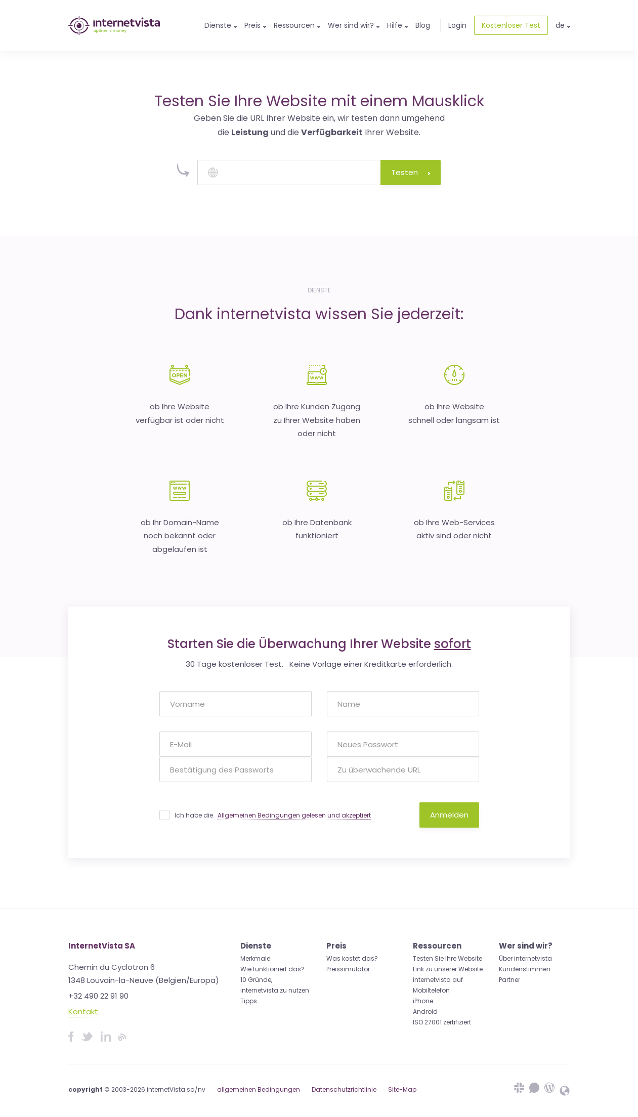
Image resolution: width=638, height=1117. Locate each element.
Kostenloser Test (511, 25)
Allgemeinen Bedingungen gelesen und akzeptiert (294, 815)
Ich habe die (273, 815)
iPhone (423, 1001)
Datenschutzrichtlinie (344, 1089)
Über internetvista (525, 958)
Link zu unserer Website (448, 969)
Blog (422, 25)
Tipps (248, 1001)
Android (425, 1011)
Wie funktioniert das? (272, 969)
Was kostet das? (352, 958)
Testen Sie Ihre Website (447, 958)
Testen (410, 172)
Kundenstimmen (524, 969)
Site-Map (402, 1089)
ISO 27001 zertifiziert (442, 1022)
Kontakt (83, 1011)
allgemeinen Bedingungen (258, 1089)
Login (457, 25)
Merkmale (255, 958)
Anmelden (449, 814)
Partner (509, 979)
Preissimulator (348, 969)
